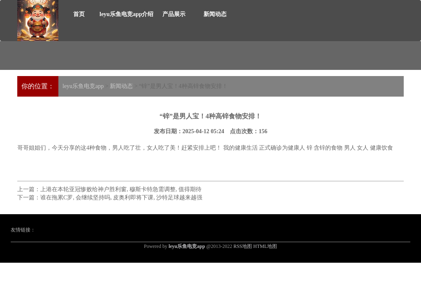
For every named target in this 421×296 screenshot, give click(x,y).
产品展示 (173, 14)
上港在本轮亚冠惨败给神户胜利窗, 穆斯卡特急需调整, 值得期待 (120, 189)
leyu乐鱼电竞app (83, 86)
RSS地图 (243, 246)
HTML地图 (265, 246)
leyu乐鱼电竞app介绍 (126, 14)
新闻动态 (215, 14)
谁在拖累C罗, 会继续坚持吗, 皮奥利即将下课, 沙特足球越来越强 (121, 197)
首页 (79, 14)
